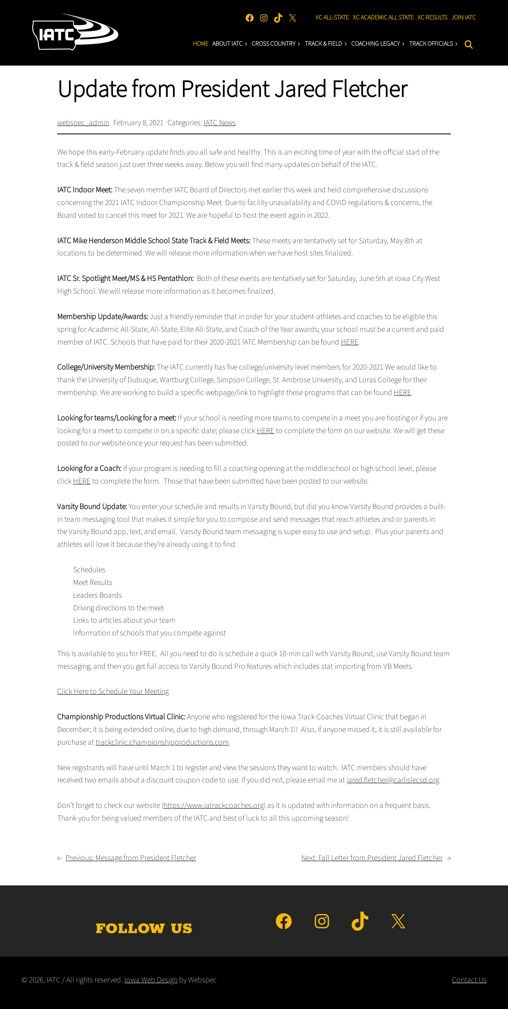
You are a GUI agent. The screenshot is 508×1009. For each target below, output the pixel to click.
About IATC (230, 43)
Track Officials (433, 43)
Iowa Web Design (150, 980)
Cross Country (276, 43)
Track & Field (326, 43)
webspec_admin (83, 122)
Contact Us (469, 980)
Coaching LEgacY (378, 43)
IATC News (220, 122)
